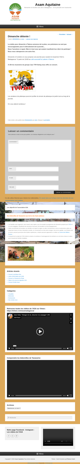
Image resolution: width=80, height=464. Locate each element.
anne (22, 39)
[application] (40, 331)
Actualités (11, 294)
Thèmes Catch (71, 459)
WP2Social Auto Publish (33, 463)
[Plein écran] (71, 348)
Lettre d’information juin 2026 (16, 276)
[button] (40, 331)
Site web (11, 187)
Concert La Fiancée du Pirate (16, 278)
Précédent (61, 34)
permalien (47, 120)
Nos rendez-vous (12, 300)
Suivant (70, 34)
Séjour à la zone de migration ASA (17, 280)
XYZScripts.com (48, 463)
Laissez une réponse (32, 39)
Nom (10, 168)
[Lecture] (9, 348)
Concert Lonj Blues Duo (14, 274)
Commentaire (13, 141)
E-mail (11, 177)
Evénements (28, 120)
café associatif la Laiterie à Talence (42, 59)
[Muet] (68, 348)
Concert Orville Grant (14, 282)
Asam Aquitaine (47, 5)
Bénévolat (11, 296)
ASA (70, 224)
